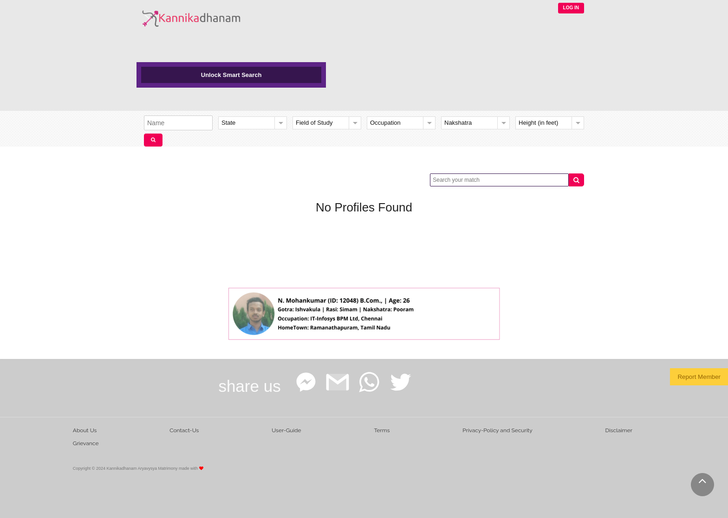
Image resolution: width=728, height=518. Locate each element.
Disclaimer (618, 430)
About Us (85, 430)
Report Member (699, 376)
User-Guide (286, 430)
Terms (382, 430)
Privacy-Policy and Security (497, 430)
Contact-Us (184, 430)
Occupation (385, 122)
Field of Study (314, 122)
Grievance (86, 443)
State (228, 122)
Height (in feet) (538, 122)
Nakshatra (458, 122)
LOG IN (571, 7)
